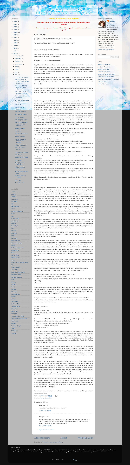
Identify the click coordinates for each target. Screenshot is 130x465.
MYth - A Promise (103, 84)
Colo (12, 216)
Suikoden (14, 313)
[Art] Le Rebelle (19, 117)
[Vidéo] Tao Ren (20, 136)
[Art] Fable (18, 180)
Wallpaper (14, 331)
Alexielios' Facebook (104, 67)
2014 (15, 35)
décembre (18, 56)
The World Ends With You (19, 318)
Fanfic (42, 398)
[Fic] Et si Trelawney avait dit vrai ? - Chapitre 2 (21, 87)
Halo (12, 253)
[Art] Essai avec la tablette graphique (21, 92)
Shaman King (15, 306)
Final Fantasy (15, 240)
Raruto (13, 296)
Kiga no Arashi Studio (18, 272)
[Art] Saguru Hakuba (21, 114)
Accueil (63, 438)
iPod (12, 265)
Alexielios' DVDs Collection (106, 76)
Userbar (13, 323)
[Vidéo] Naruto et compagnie (20, 167)
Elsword (13, 231)
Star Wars (14, 311)
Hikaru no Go (15, 257)
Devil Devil (14, 226)
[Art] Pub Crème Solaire (22, 77)
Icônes (13, 260)
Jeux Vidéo (14, 270)
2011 (15, 43)
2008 (15, 51)
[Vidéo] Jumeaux (20, 128)
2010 (15, 45)
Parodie (13, 289)
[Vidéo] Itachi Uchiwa (21, 157)
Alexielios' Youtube (103, 69)
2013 (15, 37)
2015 (15, 32)
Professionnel (15, 294)
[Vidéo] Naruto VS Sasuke (20, 176)
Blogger (75, 460)
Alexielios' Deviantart (104, 64)
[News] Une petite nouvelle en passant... (20, 140)
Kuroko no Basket (16, 277)
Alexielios (112, 21)
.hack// (13, 192)
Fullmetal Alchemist (17, 248)
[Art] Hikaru (18, 155)
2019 (15, 21)
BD (12, 204)
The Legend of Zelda (17, 316)
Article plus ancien (85, 438)
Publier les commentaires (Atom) (53, 442)
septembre (18, 64)
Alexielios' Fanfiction (104, 72)
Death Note (14, 221)
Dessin (13, 223)
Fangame (14, 238)
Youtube (13, 333)
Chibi (13, 209)
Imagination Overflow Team (19, 262)
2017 (15, 27)
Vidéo (13, 328)
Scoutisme (14, 301)
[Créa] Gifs (18, 104)
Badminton (14, 199)
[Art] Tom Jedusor (20, 111)
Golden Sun (15, 250)
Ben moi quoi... (16, 206)
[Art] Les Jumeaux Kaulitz (20, 148)
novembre (18, 58)
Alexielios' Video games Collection (108, 79)
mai (16, 74)
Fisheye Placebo (16, 243)
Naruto (13, 287)
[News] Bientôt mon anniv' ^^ (21, 96)
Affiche (13, 194)
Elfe (12, 228)
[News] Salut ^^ (19, 183)
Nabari (13, 284)
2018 (15, 24)
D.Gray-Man (15, 218)
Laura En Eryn (102, 81)
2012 (15, 40)
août (16, 66)
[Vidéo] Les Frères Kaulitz (20, 108)
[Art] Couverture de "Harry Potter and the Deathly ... (22, 81)
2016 (15, 29)
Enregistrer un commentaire (45, 430)
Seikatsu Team (15, 304)
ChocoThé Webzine (17, 211)
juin (16, 72)
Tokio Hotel (14, 321)
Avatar (13, 196)
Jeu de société (15, 267)
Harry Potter (48, 398)
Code (13, 214)
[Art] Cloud (18, 160)
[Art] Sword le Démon (21, 134)
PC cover (14, 292)
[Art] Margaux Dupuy (21, 120)
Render (13, 299)
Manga (13, 282)
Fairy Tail (14, 233)
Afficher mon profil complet (106, 49)
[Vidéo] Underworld (21, 145)
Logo (13, 279)
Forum (13, 245)
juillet (17, 69)
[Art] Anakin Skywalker (21, 152)
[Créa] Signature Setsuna (20, 163)
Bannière (14, 201)
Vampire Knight (16, 326)
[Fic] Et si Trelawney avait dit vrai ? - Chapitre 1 (21, 124)
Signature (14, 309)
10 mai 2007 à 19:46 (45, 410)
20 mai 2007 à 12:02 (45, 426)
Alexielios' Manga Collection (106, 74)
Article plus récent (42, 438)
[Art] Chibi (18, 131)
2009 (15, 48)
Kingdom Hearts (16, 274)
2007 (15, 53)
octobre (17, 61)
